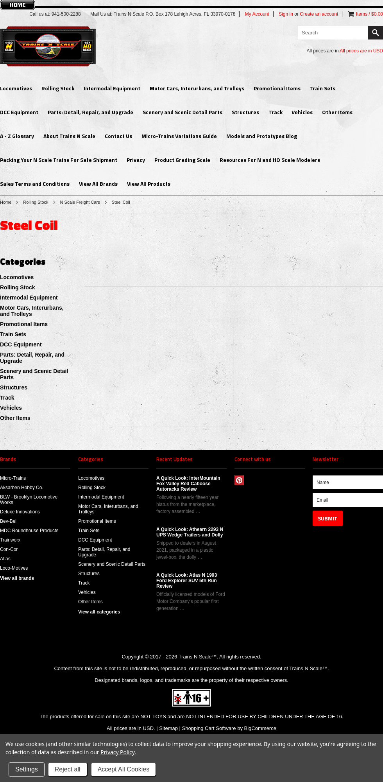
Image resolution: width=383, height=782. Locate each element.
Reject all (68, 769)
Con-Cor (9, 549)
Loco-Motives (14, 568)
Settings (26, 769)
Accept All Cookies (124, 769)
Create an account (319, 14)
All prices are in (361, 51)
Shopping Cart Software (209, 728)
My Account (257, 14)
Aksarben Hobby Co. (21, 487)
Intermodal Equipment (112, 88)
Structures (245, 112)
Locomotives (16, 88)
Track (275, 112)
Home (5, 202)
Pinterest (239, 480)
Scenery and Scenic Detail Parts (182, 112)
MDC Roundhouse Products (29, 530)
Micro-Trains (13, 478)
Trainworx (10, 540)
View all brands (17, 578)
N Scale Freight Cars (80, 202)
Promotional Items (277, 88)
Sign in (286, 14)
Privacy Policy (117, 752)
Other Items (337, 112)
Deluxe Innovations (20, 512)
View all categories (99, 612)
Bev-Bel (8, 521)
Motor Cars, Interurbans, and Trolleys (197, 88)
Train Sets (322, 88)
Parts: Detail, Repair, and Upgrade (90, 112)
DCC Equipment (19, 112)
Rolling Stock (57, 88)
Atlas (5, 558)
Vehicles (302, 112)
